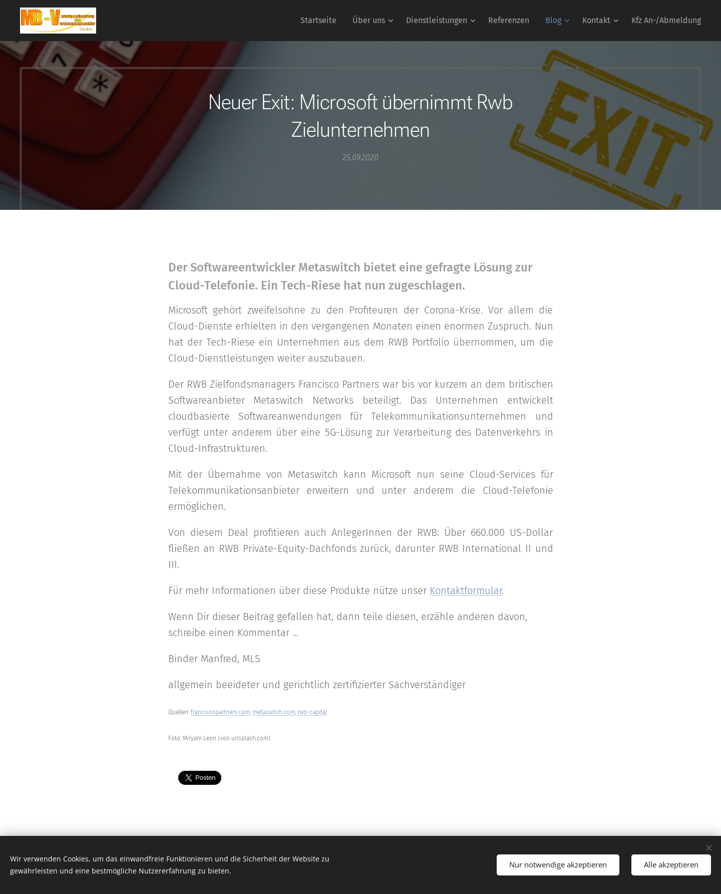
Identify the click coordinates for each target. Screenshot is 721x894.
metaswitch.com (273, 712)
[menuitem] (321, 20)
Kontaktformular (466, 590)
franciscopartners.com (220, 712)
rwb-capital (312, 712)
